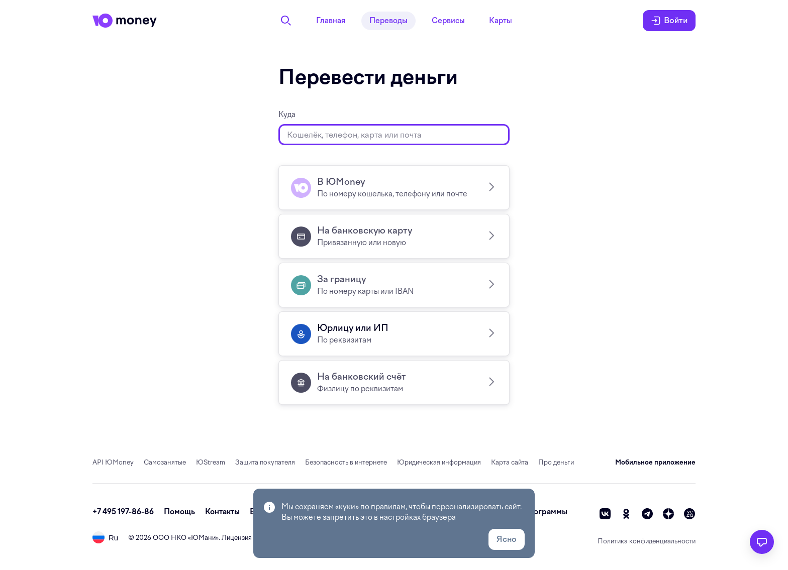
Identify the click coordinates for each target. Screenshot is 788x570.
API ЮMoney (113, 462)
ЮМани (203, 537)
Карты (500, 20)
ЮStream (210, 462)
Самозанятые (165, 462)
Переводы (388, 20)
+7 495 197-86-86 (123, 511)
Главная (330, 20)
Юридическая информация (439, 462)
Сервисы (448, 20)
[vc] (689, 514)
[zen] (668, 514)
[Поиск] (286, 21)
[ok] (626, 514)
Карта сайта (509, 462)
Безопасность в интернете (346, 462)
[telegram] (647, 514)
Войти (669, 21)
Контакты (222, 511)
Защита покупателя (265, 462)
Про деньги (556, 462)
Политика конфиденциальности (647, 541)
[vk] (605, 514)
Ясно (507, 539)
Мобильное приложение (655, 462)
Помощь (179, 511)
